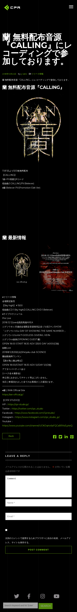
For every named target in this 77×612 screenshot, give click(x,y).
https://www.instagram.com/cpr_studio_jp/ (37, 417)
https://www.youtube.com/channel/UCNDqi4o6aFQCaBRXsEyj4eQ (37, 425)
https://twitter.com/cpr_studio (27, 408)
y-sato (24, 74)
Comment (38, 486)
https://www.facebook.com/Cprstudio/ (35, 413)
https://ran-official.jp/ (12, 394)
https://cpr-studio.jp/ (18, 404)
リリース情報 (37, 74)
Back (11, 436)
